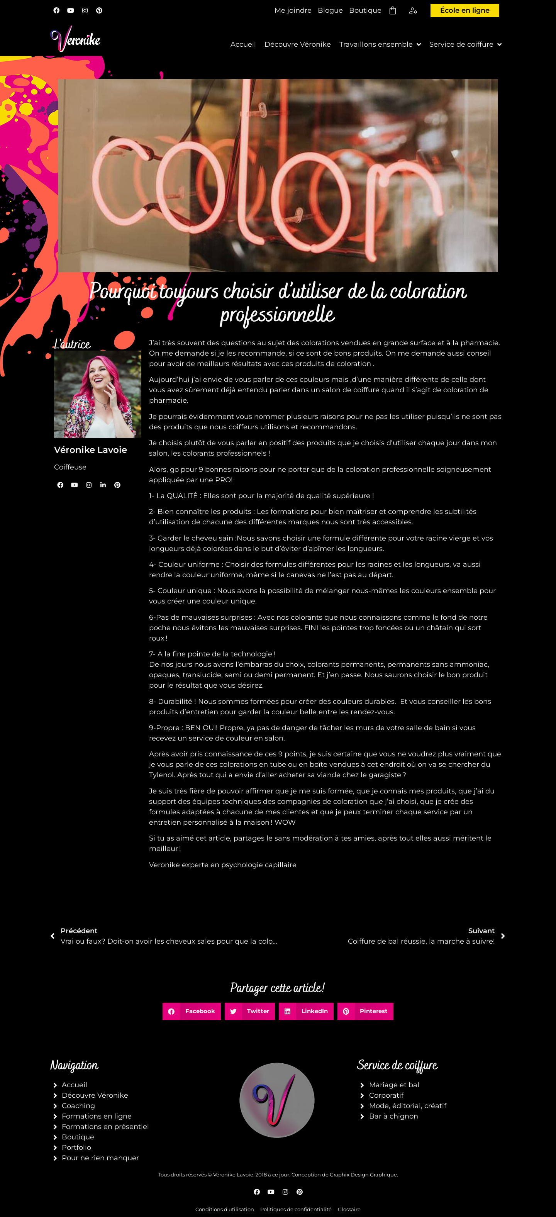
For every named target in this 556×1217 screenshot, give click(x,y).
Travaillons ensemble (380, 44)
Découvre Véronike (297, 44)
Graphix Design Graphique (363, 1174)
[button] (192, 1011)
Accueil (243, 44)
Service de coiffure (465, 44)
